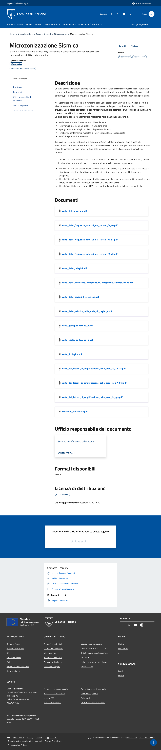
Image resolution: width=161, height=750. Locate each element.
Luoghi (121, 671)
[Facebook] (110, 14)
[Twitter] (116, 14)
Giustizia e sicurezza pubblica (93, 648)
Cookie (39, 737)
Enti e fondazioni (14, 657)
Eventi (121, 675)
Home (12, 34)
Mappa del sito (51, 737)
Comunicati (123, 648)
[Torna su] (153, 742)
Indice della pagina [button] (20, 79)
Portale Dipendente (53, 741)
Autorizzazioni (87, 666)
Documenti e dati (43, 34)
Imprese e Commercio (53, 657)
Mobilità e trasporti (52, 666)
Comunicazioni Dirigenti (18, 745)
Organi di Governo (14, 643)
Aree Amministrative (15, 648)
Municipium (132, 737)
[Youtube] (122, 14)
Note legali (85, 697)
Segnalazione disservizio (54, 693)
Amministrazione (25, 34)
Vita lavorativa (50, 653)
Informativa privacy (89, 693)
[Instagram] (129, 14)
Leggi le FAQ (49, 697)
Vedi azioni (137, 46)
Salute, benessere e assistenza (94, 661)
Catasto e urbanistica (53, 662)
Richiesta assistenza (52, 702)
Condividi (124, 46)
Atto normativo (60, 34)
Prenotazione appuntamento (56, 688)
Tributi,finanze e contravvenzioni (95, 652)
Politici (9, 662)
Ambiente (85, 657)
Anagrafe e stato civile (53, 643)
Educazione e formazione (91, 643)
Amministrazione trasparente (93, 688)
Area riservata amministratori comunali (25, 741)
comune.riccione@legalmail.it (24, 715)
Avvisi (120, 653)
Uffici (9, 653)
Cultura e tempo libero (53, 648)
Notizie (121, 643)
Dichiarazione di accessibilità (93, 702)
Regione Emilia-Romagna (17, 3)
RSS (8, 737)
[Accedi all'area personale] (141, 3)
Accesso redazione (146, 737)
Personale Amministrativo (18, 666)
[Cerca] (151, 14)
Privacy (30, 737)
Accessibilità (18, 737)
